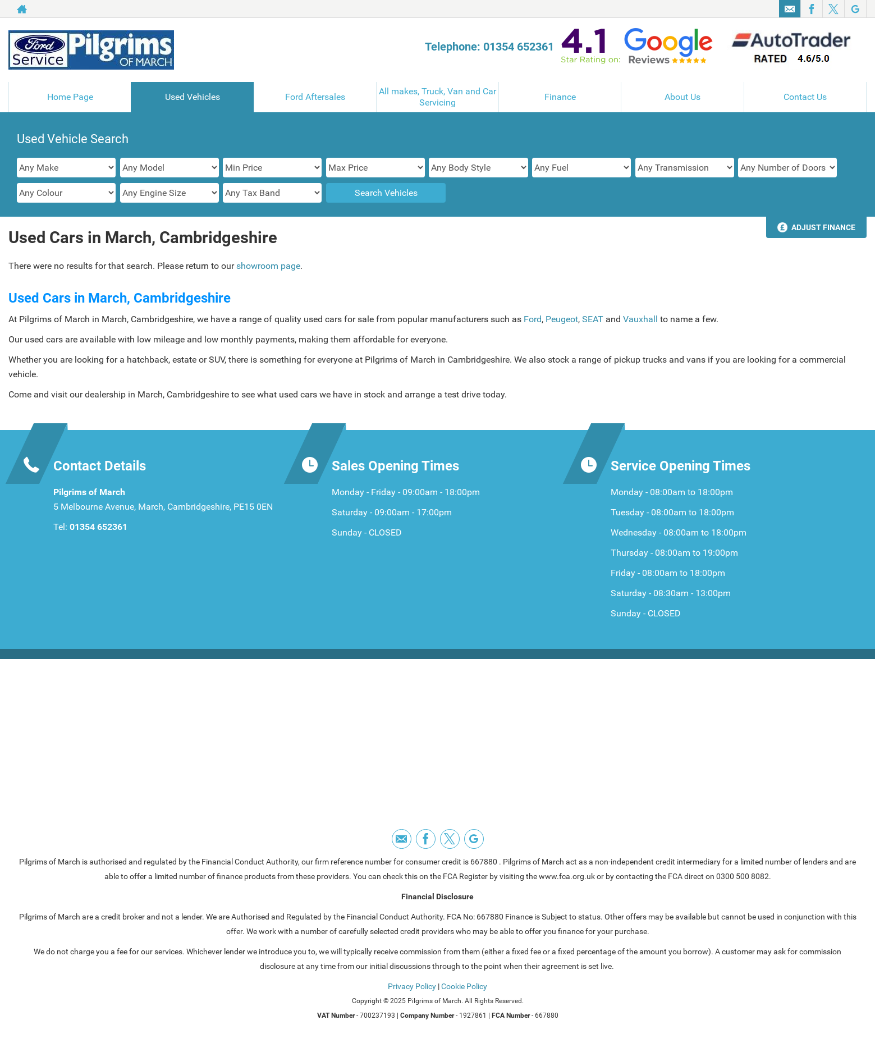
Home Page (70, 97)
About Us (682, 97)
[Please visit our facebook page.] (811, 9)
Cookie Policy (464, 986)
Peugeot (562, 319)
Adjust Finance (823, 227)
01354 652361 (98, 527)
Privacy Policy (412, 986)
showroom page (268, 265)
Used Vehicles (192, 97)
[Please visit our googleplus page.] (855, 9)
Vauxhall (641, 319)
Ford (533, 319)
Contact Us (805, 97)
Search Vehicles (386, 192)
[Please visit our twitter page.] (833, 9)
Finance (560, 97)
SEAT (594, 319)
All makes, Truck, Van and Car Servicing (437, 97)
